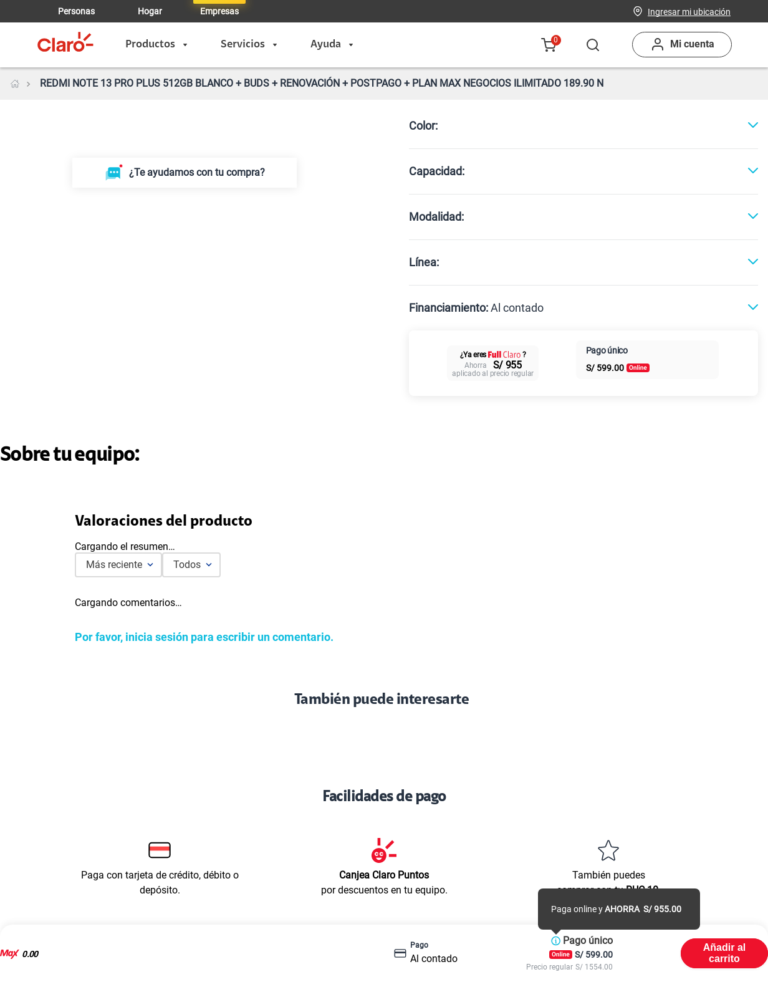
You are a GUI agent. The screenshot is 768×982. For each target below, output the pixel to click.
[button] (689, 11)
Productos (156, 45)
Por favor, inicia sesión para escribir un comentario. (204, 636)
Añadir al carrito (724, 953)
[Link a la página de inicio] (15, 84)
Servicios (249, 45)
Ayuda (331, 45)
